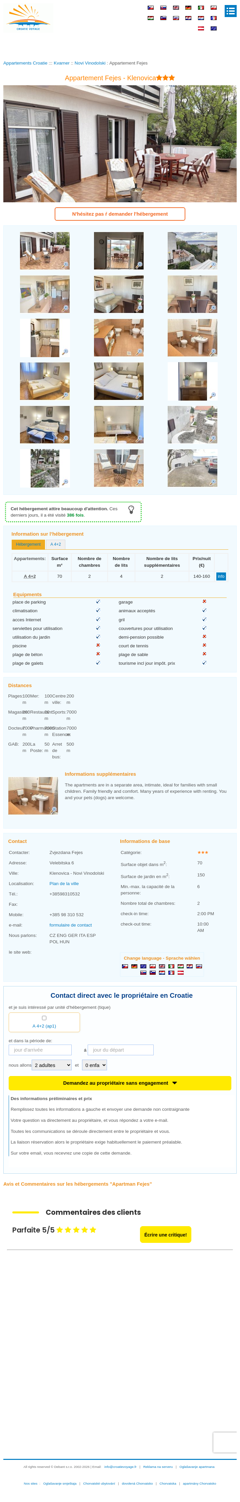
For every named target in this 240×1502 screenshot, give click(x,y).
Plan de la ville (64, 883)
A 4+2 (55, 544)
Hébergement (28, 544)
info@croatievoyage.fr (120, 1467)
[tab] (28, 545)
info (221, 576)
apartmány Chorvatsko (199, 1483)
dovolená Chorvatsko (137, 1483)
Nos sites (31, 1483)
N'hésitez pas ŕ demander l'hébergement (120, 214)
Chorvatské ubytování (99, 1483)
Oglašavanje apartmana (196, 1467)
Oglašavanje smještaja (60, 1483)
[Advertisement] (120, 45)
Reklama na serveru (158, 1467)
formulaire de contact (71, 925)
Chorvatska (168, 1483)
